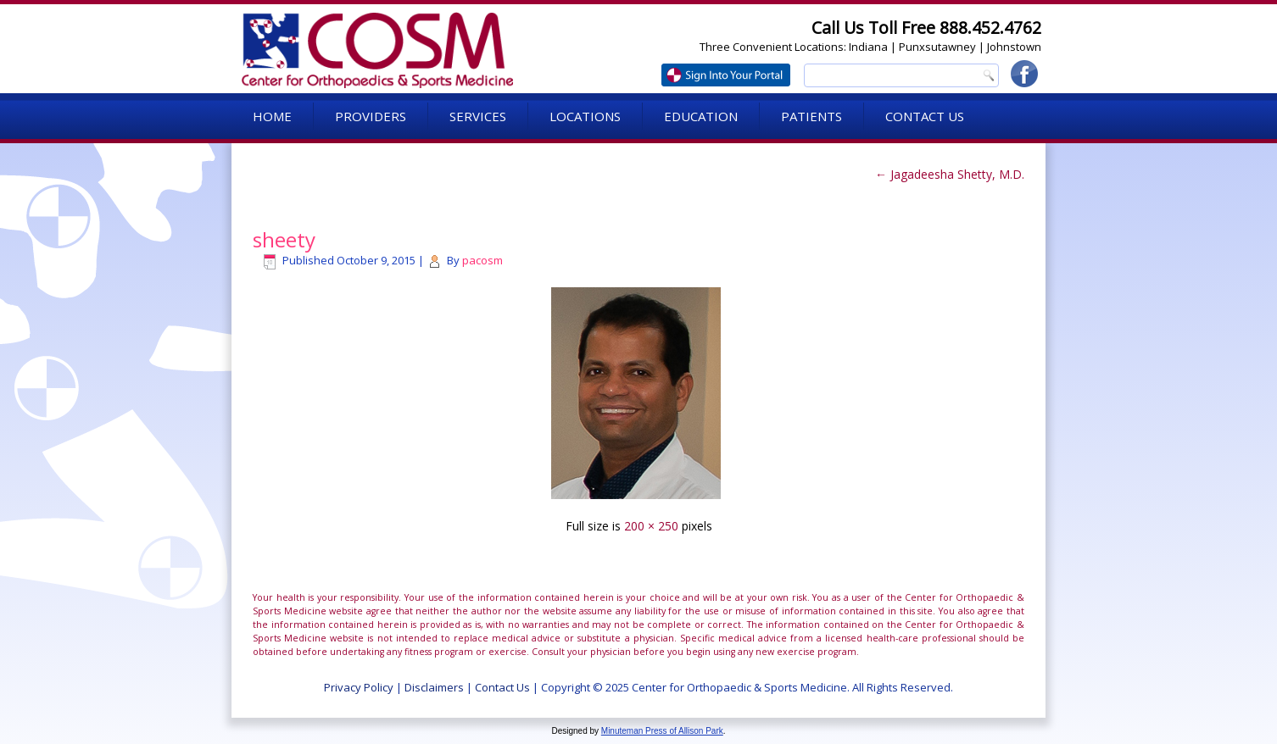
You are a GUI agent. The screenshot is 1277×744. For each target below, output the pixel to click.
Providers (370, 116)
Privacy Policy (358, 687)
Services (477, 116)
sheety (284, 239)
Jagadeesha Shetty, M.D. (949, 174)
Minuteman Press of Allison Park (662, 731)
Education (701, 116)
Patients (811, 116)
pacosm (482, 260)
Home (272, 116)
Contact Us (924, 116)
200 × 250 (651, 526)
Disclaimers (434, 687)
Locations (585, 116)
